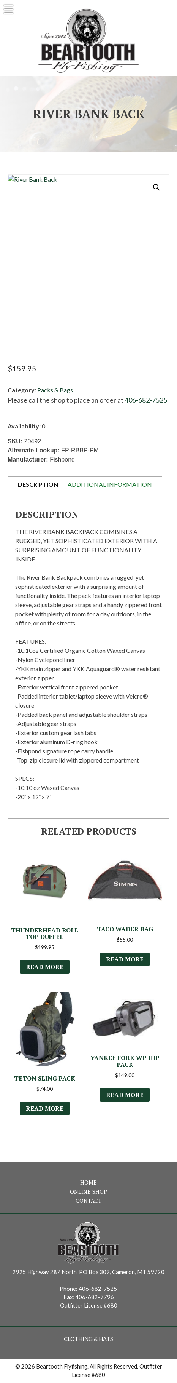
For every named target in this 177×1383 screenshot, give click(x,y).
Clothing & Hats (88, 1339)
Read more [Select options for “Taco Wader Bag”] (125, 959)
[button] (156, 187)
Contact (88, 1200)
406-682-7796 (94, 1297)
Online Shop (88, 1191)
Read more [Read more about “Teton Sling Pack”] (44, 1108)
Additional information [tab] (110, 484)
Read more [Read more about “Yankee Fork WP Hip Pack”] (125, 1094)
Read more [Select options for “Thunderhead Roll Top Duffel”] (44, 967)
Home (88, 1182)
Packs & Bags (55, 389)
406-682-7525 (146, 400)
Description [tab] (38, 484)
